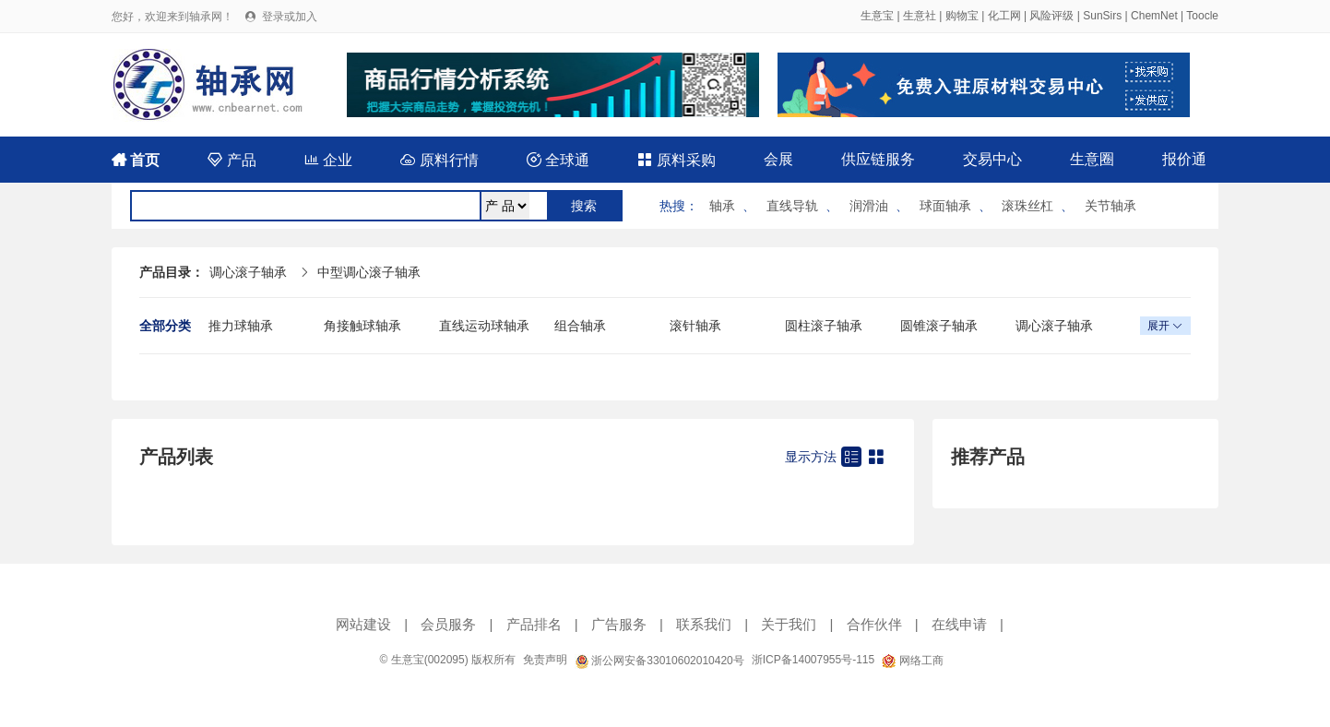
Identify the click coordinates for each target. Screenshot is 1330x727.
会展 (778, 159)
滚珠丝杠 (1027, 205)
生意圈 (1092, 159)
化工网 (1004, 15)
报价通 (1184, 159)
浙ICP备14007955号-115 (813, 659)
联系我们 (703, 624)
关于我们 (788, 624)
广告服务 (619, 624)
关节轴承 (1110, 205)
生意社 (919, 15)
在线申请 (959, 624)
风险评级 (1051, 15)
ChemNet (1154, 15)
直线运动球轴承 (484, 325)
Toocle (1202, 15)
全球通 (558, 160)
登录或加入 (289, 16)
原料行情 (439, 160)
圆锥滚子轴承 (939, 325)
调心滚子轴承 (248, 272)
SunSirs (1102, 15)
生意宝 (877, 15)
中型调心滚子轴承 (369, 272)
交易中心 (992, 159)
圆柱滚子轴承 (823, 325)
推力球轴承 (240, 325)
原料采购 (676, 160)
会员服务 (448, 624)
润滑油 (868, 205)
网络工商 (912, 660)
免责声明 (545, 659)
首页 (136, 160)
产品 (231, 160)
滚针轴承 (695, 325)
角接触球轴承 (362, 325)
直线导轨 (792, 205)
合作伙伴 (874, 624)
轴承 (722, 205)
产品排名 (534, 624)
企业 (328, 160)
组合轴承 (580, 325)
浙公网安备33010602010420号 (659, 660)
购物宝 (962, 15)
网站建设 (363, 624)
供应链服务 (878, 159)
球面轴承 (945, 205)
